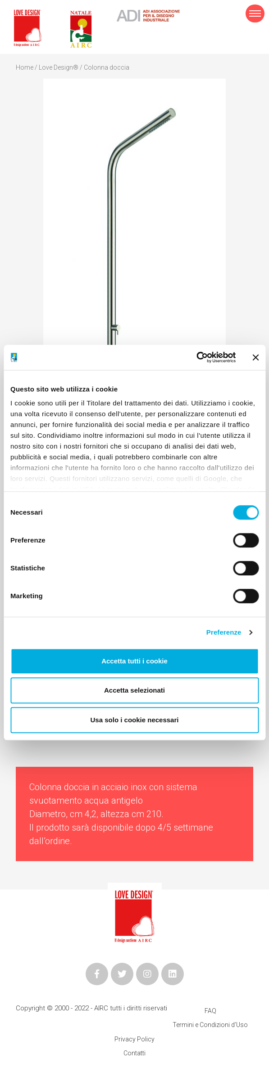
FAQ (210, 1010)
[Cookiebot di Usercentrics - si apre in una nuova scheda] (196, 357)
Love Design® (58, 67)
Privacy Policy (134, 1039)
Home (24, 67)
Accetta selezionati (134, 690)
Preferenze (224, 632)
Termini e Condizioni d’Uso (210, 1024)
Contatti (134, 1053)
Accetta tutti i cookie (134, 661)
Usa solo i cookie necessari (135, 720)
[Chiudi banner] (255, 357)
